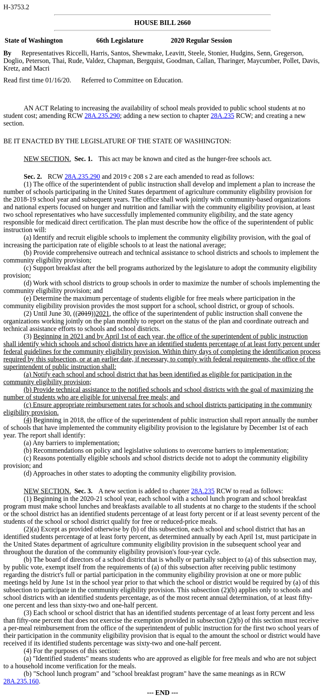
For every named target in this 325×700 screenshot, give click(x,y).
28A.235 (222, 115)
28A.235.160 (21, 681)
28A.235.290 (102, 115)
